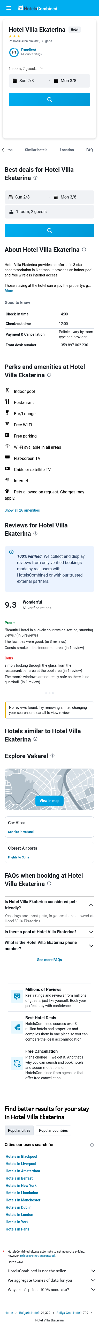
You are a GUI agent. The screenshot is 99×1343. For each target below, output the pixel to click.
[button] (8, 8)
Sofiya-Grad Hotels (69, 1313)
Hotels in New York (21, 1185)
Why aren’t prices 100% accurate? (52, 1289)
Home (9, 1313)
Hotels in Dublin (19, 1207)
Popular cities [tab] (19, 1130)
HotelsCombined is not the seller (52, 1271)
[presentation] (35, 177)
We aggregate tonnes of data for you (52, 1280)
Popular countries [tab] (53, 1130)
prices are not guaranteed (37, 1256)
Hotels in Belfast (19, 1178)
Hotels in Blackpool (21, 1156)
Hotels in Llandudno (22, 1193)
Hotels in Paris (17, 1229)
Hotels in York (17, 1222)
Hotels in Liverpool (21, 1164)
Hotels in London (19, 1215)
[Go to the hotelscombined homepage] (38, 7)
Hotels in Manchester (23, 1200)
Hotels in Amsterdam (23, 1171)
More (9, 291)
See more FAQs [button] (49, 960)
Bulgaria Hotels (29, 1313)
